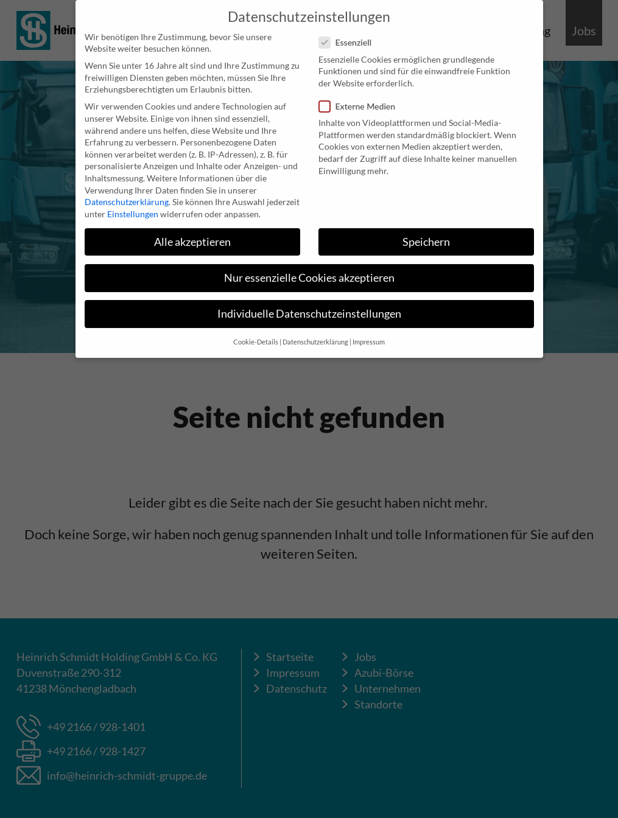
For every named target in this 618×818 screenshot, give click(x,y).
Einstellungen (132, 206)
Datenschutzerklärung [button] (315, 334)
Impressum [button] (369, 334)
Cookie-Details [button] (255, 334)
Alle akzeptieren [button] (192, 234)
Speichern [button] (426, 234)
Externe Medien (361, 99)
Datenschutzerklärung (127, 194)
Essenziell (349, 35)
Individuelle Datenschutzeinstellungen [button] (309, 306)
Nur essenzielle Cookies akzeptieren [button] (309, 270)
